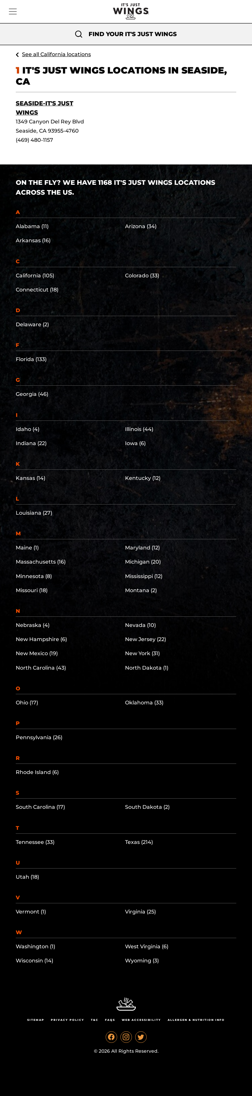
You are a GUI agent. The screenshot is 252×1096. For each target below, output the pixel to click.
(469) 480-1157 (34, 140)
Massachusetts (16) (41, 562)
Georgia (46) (32, 394)
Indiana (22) (31, 443)
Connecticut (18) (37, 290)
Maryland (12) (142, 548)
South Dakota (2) (147, 807)
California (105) (35, 275)
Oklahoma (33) (144, 702)
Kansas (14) (30, 478)
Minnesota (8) (34, 576)
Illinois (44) (139, 429)
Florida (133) (31, 359)
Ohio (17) (27, 702)
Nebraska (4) (33, 625)
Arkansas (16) (33, 240)
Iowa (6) (135, 443)
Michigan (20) (143, 562)
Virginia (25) (140, 912)
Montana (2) (141, 590)
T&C (94, 1019)
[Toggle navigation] (13, 11)
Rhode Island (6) (37, 772)
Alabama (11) (32, 226)
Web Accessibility (141, 1019)
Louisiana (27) (34, 513)
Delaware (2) (32, 324)
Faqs (110, 1019)
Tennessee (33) (35, 842)
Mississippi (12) (143, 576)
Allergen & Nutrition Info (196, 1019)
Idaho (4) (27, 429)
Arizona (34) (141, 226)
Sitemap (35, 1019)
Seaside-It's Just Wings (44, 108)
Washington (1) (35, 946)
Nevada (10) (140, 625)
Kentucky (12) (142, 478)
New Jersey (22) (145, 639)
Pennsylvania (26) (39, 737)
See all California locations (56, 54)
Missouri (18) (32, 590)
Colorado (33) (142, 275)
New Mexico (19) (37, 653)
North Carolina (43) (41, 668)
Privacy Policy (67, 1019)
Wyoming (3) (142, 960)
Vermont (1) (31, 912)
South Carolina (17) (40, 807)
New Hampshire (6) (41, 639)
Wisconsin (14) (34, 960)
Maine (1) (27, 548)
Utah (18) (27, 877)
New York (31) (142, 653)
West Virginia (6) (146, 946)
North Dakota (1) (146, 668)
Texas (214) (139, 842)
